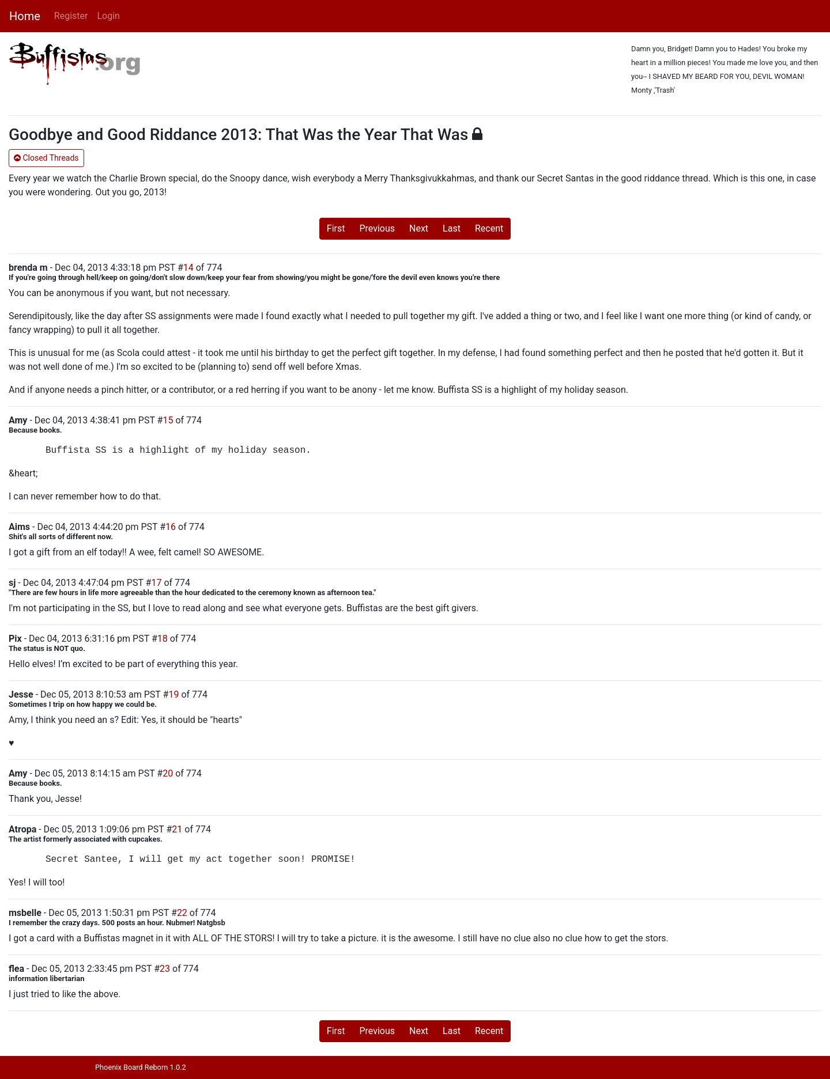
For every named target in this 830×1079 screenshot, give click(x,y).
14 (188, 267)
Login (108, 15)
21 (177, 829)
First (336, 228)
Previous (377, 228)
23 (165, 968)
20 (168, 773)
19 (173, 694)
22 (182, 912)
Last (452, 228)
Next (418, 228)
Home (24, 16)
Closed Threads (46, 157)
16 (170, 526)
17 (156, 582)
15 (168, 420)
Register (71, 15)
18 (162, 638)
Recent (489, 228)
